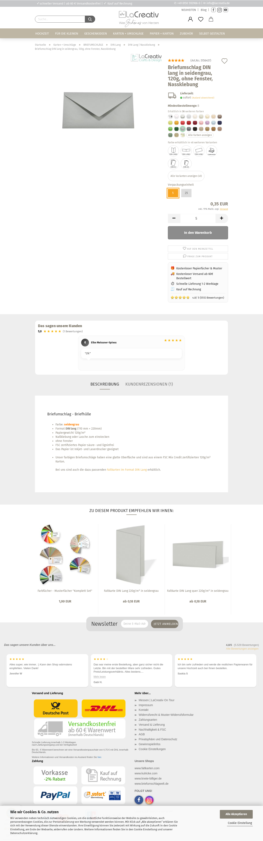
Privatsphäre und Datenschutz (158, 739)
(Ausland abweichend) (203, 97)
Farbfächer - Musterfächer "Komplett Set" (65, 591)
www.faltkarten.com (147, 768)
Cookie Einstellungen (152, 749)
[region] (131, 354)
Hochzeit (42, 33)
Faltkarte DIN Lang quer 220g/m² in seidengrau (197, 591)
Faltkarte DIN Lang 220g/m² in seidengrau (131, 591)
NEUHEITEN (188, 10)
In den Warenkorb (198, 233)
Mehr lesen (99, 676)
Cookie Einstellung (240, 823)
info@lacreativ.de (218, 3)
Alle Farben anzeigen (200, 135)
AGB (142, 734)
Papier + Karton (162, 33)
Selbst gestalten (212, 33)
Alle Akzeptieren (236, 814)
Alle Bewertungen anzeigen (242, 648)
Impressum (146, 705)
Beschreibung (104, 384)
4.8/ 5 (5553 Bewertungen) (197, 297)
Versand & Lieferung (152, 724)
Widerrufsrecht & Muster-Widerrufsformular (166, 714)
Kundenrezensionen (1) (149, 384)
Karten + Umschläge (128, 33)
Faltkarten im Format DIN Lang (127, 469)
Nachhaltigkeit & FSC (152, 729)
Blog (203, 10)
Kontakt (143, 709)
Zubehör (186, 33)
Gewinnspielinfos (149, 744)
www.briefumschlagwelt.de (151, 783)
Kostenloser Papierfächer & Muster (199, 268)
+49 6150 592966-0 (188, 3)
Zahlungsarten (148, 719)
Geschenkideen (95, 33)
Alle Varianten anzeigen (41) (186, 176)
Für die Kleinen (66, 33)
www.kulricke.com (146, 773)
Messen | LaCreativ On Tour (156, 700)
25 (186, 193)
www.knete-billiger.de (148, 778)
